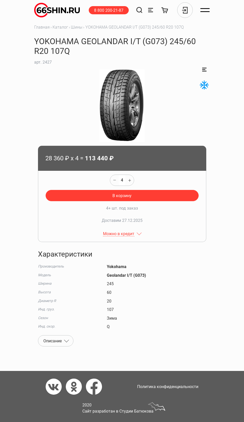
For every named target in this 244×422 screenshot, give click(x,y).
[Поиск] (139, 10)
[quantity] (122, 180)
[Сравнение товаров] (150, 10)
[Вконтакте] (56, 387)
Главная (42, 27)
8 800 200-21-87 (108, 10)
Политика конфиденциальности (167, 386)
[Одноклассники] (76, 387)
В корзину (122, 195)
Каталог (60, 27)
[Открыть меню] (205, 10)
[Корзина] (164, 10)
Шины (76, 27)
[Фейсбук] (96, 387)
